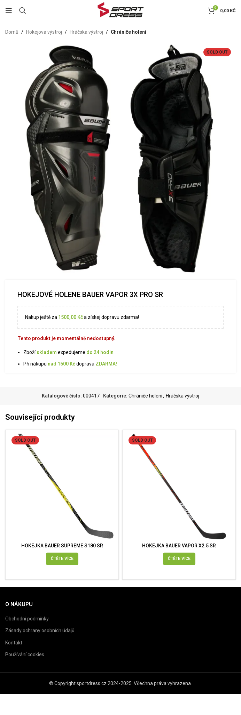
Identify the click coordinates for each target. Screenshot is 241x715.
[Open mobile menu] (9, 10)
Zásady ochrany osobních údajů (40, 630)
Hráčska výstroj (86, 32)
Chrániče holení (128, 32)
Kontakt (13, 642)
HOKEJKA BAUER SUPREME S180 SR (62, 545)
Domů (11, 32)
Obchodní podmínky (27, 618)
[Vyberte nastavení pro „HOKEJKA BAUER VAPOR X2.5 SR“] (179, 559)
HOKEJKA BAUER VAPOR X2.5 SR (179, 545)
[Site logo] (120, 10)
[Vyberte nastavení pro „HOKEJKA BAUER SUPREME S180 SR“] (62, 559)
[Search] (23, 10)
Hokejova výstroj (44, 32)
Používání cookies (24, 654)
